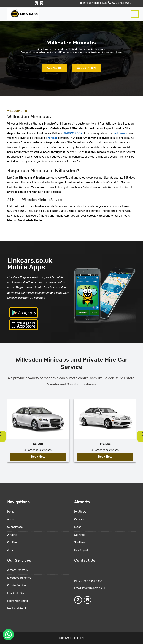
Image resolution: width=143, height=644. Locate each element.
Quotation (86, 67)
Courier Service (16, 585)
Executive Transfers (19, 577)
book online (120, 133)
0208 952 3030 (73, 133)
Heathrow (80, 511)
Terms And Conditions (71, 638)
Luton (77, 527)
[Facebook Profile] (36, 3)
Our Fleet (12, 542)
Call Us (54, 67)
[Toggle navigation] (135, 14)
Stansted (79, 534)
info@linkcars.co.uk (93, 2)
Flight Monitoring (17, 601)
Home (10, 511)
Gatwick (79, 519)
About (11, 519)
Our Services (15, 527)
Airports (12, 534)
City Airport (81, 550)
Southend (80, 542)
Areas (10, 550)
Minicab (53, 137)
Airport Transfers (17, 570)
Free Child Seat (16, 593)
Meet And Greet (16, 608)
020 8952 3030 (119, 2)
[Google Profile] (41, 3)
